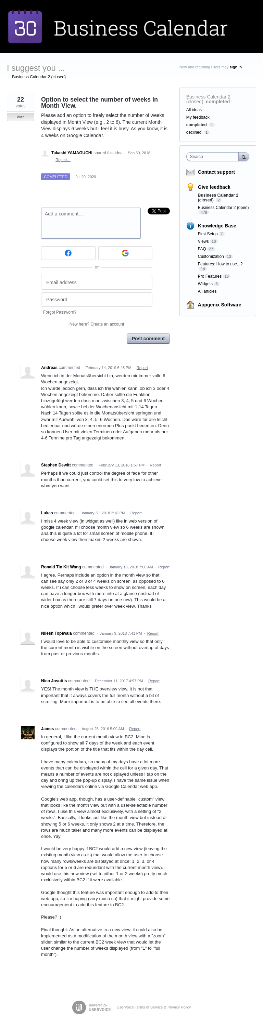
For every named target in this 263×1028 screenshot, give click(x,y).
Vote (20, 117)
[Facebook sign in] (68, 253)
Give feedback (214, 187)
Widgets (205, 283)
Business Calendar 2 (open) (223, 207)
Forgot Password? (59, 312)
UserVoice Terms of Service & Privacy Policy (154, 1007)
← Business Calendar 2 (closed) (36, 77)
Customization (211, 256)
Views (203, 241)
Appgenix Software (219, 304)
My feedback (198, 117)
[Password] (96, 299)
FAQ (202, 249)
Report (142, 368)
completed (218, 101)
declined (194, 132)
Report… (63, 160)
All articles (207, 291)
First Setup (208, 234)
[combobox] (214, 156)
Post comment (148, 338)
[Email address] (96, 282)
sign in (236, 67)
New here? (97, 324)
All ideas (194, 109)
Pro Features (210, 276)
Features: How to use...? (220, 264)
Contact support (216, 172)
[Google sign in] (125, 253)
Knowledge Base (217, 225)
